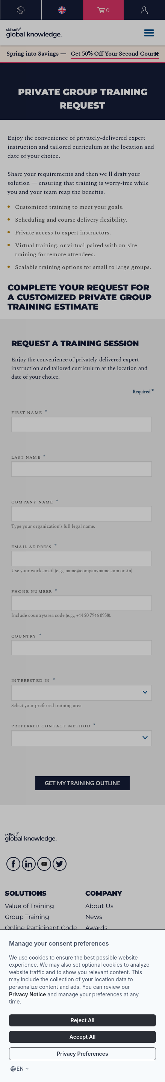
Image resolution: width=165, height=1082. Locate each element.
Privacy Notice (27, 994)
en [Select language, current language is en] (20, 1068)
